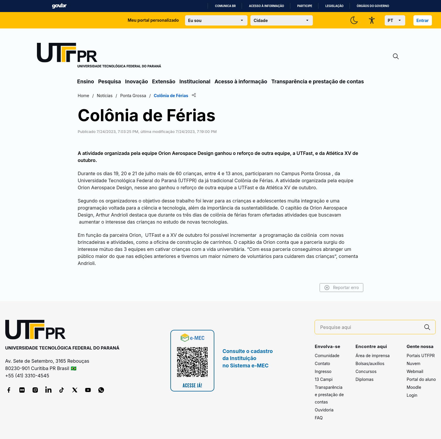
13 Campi (324, 379)
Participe (304, 6)
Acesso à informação (266, 6)
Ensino (85, 81)
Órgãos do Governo (373, 6)
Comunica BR (225, 6)
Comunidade (327, 355)
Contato (322, 363)
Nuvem (413, 363)
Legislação (334, 6)
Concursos (365, 371)
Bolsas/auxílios (369, 363)
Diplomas (364, 379)
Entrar (422, 20)
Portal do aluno (421, 379)
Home (83, 95)
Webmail (415, 371)
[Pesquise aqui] (369, 327)
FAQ (319, 417)
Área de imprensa (372, 355)
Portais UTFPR (421, 355)
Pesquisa (109, 81)
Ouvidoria (324, 409)
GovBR (59, 6)
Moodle (414, 387)
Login (412, 395)
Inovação (136, 81)
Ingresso (323, 371)
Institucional (195, 81)
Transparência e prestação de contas (317, 81)
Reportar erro (341, 288)
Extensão (163, 81)
